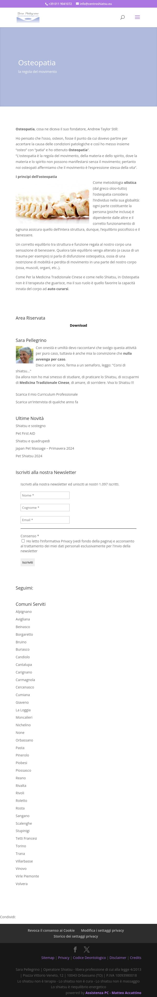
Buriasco (22, 649)
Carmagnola (25, 679)
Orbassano (24, 740)
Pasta (20, 747)
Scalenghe (24, 823)
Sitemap (47, 957)
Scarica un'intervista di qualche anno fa (47, 402)
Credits (135, 957)
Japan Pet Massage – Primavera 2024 (45, 448)
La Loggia (23, 710)
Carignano (24, 672)
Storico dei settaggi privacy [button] (76, 936)
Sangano (22, 815)
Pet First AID (25, 433)
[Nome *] (45, 495)
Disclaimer (117, 957)
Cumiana (23, 694)
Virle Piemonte (27, 876)
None (20, 732)
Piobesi (21, 762)
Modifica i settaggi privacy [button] (102, 930)
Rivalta (21, 785)
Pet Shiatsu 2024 (29, 456)
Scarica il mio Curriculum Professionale (47, 394)
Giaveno (22, 702)
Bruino (21, 642)
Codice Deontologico (89, 957)
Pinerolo (22, 755)
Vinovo (21, 868)
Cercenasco (25, 687)
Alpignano (24, 611)
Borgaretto (24, 634)
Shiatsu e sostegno (31, 425)
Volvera (22, 883)
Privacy (63, 957)
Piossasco (23, 770)
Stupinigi (23, 830)
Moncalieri (24, 717)
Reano (21, 778)
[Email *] (45, 520)
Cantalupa (24, 664)
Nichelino (23, 725)
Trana (20, 853)
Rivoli (20, 793)
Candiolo (23, 657)
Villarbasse (24, 861)
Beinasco (23, 626)
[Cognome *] (45, 507)
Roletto (21, 800)
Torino (21, 846)
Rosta (20, 808)
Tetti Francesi (26, 838)
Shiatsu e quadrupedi (33, 441)
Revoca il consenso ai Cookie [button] (51, 930)
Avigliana (23, 619)
